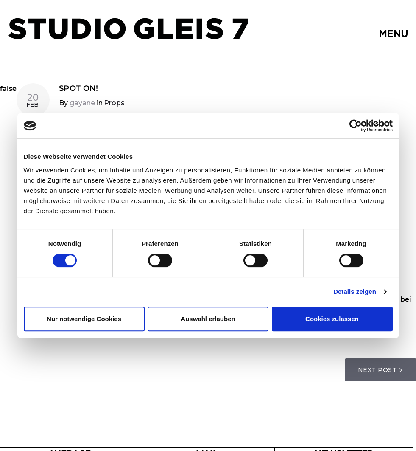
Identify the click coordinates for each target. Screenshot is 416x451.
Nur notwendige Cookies (84, 318)
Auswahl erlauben (208, 318)
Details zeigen (354, 291)
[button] (394, 33)
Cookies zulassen (332, 318)
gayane (82, 103)
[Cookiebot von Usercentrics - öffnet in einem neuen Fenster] (355, 125)
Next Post (377, 370)
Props (114, 103)
